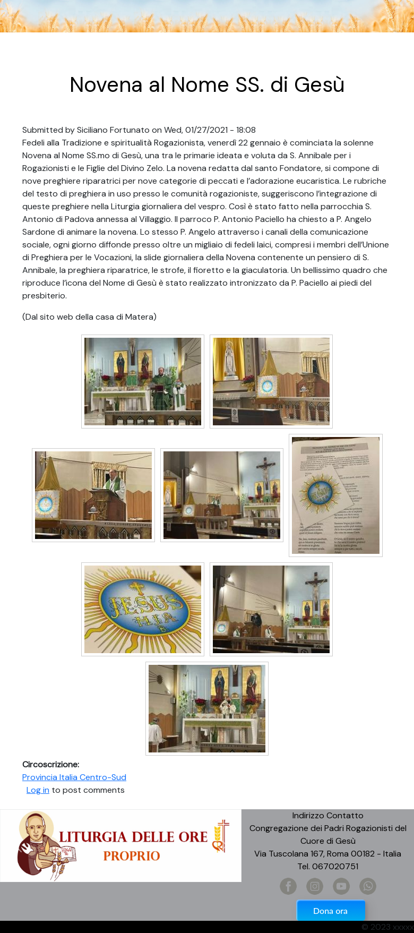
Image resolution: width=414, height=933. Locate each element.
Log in (38, 789)
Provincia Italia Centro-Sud (74, 777)
